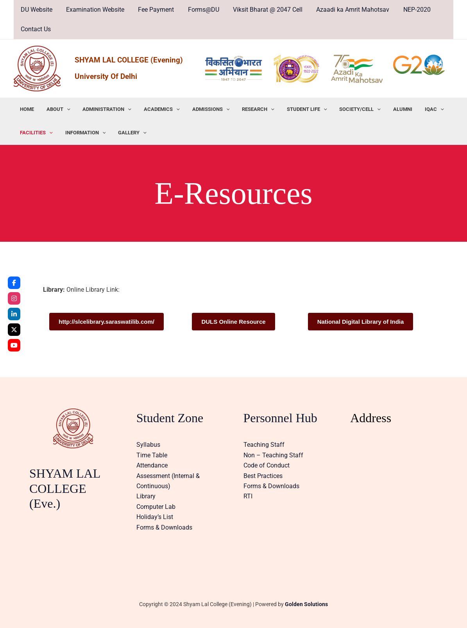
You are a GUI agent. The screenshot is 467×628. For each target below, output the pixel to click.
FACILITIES (35, 133)
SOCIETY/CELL (343, 109)
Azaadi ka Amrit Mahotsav (345, 9)
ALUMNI (383, 109)
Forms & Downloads (164, 527)
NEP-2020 (408, 9)
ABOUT (55, 109)
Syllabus (148, 444)
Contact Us (35, 29)
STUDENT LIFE (292, 109)
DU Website (36, 9)
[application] (63, 109)
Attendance (152, 465)
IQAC (412, 109)
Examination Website (93, 9)
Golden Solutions (306, 604)
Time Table (151, 455)
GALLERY (127, 133)
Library (146, 496)
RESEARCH (245, 109)
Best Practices (263, 476)
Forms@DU (199, 9)
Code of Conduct (266, 465)
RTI (247, 496)
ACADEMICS (154, 109)
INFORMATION (82, 133)
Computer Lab (155, 506)
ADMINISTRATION (101, 109)
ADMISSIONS (200, 109)
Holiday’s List (154, 517)
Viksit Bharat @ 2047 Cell (262, 9)
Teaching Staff (263, 444)
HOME (26, 109)
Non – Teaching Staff (273, 455)
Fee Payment (153, 9)
